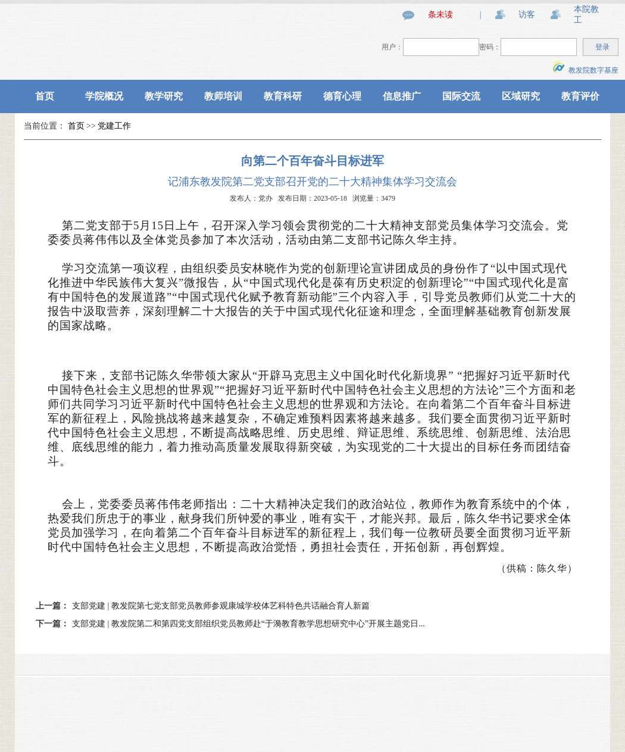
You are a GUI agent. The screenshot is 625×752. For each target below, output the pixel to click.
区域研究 (521, 96)
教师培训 (223, 96)
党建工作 (114, 125)
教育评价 (580, 96)
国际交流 (461, 96)
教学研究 (164, 96)
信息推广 (402, 96)
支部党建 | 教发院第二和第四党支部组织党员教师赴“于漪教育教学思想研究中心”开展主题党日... (248, 623)
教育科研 (283, 96)
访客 (526, 14)
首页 (44, 96)
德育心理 (342, 96)
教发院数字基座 (585, 70)
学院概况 (104, 96)
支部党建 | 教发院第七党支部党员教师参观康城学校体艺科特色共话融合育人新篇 (221, 605)
